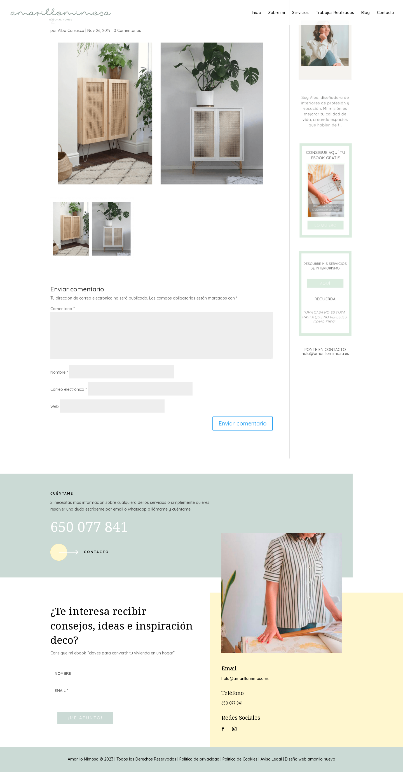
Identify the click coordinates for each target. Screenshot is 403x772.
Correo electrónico (68, 389)
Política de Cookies (239, 759)
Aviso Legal (271, 759)
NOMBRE (63, 673)
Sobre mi (276, 13)
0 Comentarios (127, 30)
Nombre (59, 372)
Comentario (62, 308)
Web (54, 406)
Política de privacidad (199, 759)
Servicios (300, 13)
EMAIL (61, 690)
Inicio (256, 13)
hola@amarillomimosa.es (325, 353)
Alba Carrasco (71, 30)
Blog (365, 13)
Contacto (385, 13)
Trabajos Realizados (335, 13)
